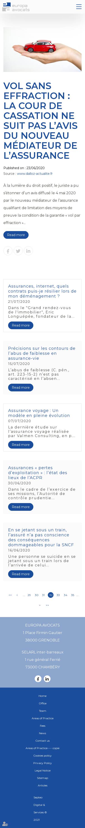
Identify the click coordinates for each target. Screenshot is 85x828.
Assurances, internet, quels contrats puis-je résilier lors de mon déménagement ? (42, 291)
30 (37, 595)
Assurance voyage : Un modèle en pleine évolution (39, 413)
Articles (42, 785)
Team (42, 710)
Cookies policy (42, 755)
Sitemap (42, 778)
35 (72, 595)
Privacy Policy (42, 763)
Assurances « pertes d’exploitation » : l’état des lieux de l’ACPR (37, 472)
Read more (16, 235)
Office (42, 703)
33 (58, 595)
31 (43, 595)
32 (51, 595)
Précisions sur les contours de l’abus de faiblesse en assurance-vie (41, 353)
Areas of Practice (42, 718)
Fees (42, 725)
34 (65, 595)
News (42, 733)
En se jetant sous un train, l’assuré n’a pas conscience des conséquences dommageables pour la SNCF (41, 537)
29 (29, 595)
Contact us (42, 740)
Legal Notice (43, 770)
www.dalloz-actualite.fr (35, 174)
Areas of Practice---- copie (42, 748)
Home (42, 696)
